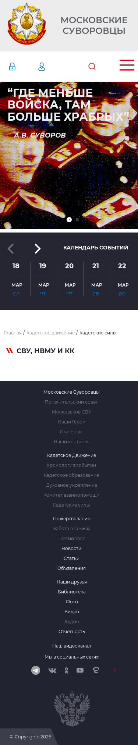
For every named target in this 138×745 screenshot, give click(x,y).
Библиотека (72, 592)
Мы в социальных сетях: (72, 657)
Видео (71, 612)
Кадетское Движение (71, 455)
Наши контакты (71, 442)
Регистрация (52, 66)
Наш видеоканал (71, 646)
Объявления (71, 568)
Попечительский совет (71, 402)
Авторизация (23, 66)
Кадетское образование (71, 475)
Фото (72, 602)
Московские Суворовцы (94, 25)
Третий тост (71, 538)
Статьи (71, 558)
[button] (69, 219)
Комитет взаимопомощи (71, 495)
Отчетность (72, 631)
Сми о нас (71, 432)
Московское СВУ (71, 412)
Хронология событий (71, 465)
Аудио (71, 622)
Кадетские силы (71, 505)
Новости (71, 548)
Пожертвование (71, 519)
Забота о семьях (71, 528)
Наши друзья (72, 582)
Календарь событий (95, 247)
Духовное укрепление (71, 485)
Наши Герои (71, 422)
